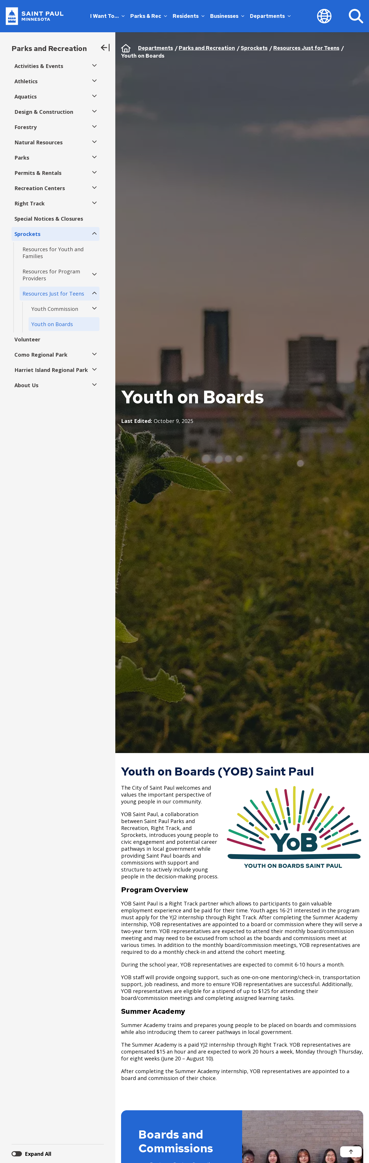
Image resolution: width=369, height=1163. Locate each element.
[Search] (356, 16)
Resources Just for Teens (306, 48)
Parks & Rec (148, 16)
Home (126, 48)
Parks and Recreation (49, 48)
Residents (188, 16)
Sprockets (254, 48)
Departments (270, 16)
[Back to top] (351, 1151)
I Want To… (107, 16)
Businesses (227, 16)
